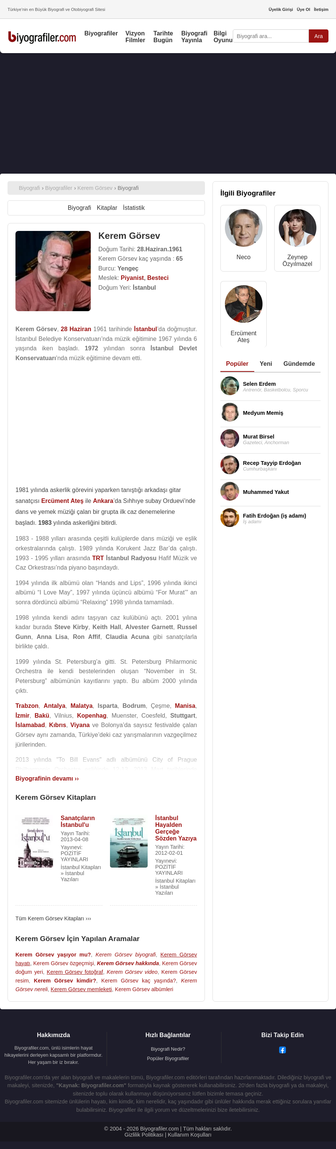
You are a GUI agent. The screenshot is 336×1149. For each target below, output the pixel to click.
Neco (243, 257)
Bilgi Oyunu (223, 36)
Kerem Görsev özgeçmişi (63, 963)
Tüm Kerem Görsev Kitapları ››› (53, 918)
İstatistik (134, 208)
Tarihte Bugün (163, 36)
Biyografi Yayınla (194, 36)
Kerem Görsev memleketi (81, 989)
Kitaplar (107, 208)
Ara (319, 36)
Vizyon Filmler (135, 36)
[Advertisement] (168, 113)
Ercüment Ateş (243, 336)
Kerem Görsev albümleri (144, 989)
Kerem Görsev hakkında (128, 963)
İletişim (321, 9)
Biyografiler (101, 33)
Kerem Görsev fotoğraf (75, 972)
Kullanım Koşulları (189, 1135)
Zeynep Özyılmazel (297, 260)
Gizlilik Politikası (144, 1135)
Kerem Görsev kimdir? (65, 981)
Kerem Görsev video (132, 972)
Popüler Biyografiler (168, 1058)
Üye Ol (303, 9)
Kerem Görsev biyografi (126, 955)
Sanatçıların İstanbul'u (78, 821)
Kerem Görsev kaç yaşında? (138, 981)
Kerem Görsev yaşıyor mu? (53, 955)
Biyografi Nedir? (168, 1049)
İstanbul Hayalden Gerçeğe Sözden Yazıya (176, 828)
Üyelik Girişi (281, 9)
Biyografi (79, 208)
